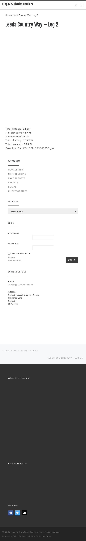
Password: (13, 243)
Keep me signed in (20, 253)
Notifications (17, 174)
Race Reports (16, 178)
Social (12, 186)
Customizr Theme (43, 536)
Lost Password (14, 260)
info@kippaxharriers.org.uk (20, 284)
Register (12, 257)
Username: (13, 233)
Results (13, 182)
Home (8, 15)
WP (14, 536)
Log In (72, 260)
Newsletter (15, 169)
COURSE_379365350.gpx (38, 148)
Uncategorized (17, 191)
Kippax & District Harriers (24, 532)
